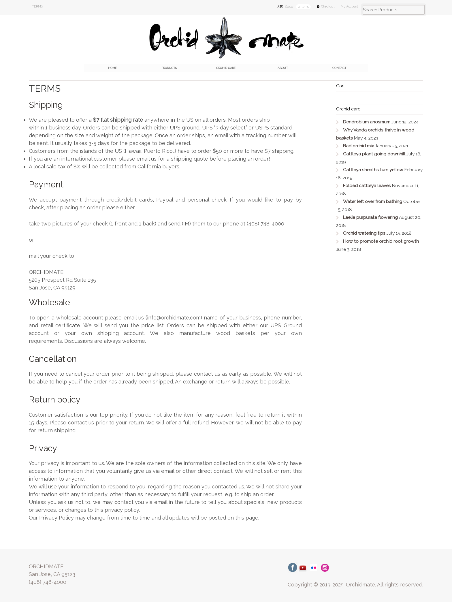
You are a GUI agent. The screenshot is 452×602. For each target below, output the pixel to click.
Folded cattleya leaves (367, 185)
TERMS (37, 6)
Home (112, 67)
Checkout (328, 6)
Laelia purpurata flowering (370, 217)
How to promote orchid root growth (381, 241)
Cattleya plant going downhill (374, 154)
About (283, 67)
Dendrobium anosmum (366, 122)
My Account (349, 6)
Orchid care (226, 67)
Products (169, 67)
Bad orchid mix (358, 145)
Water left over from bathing (372, 201)
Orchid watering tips (364, 233)
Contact (339, 67)
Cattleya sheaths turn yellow (373, 169)
